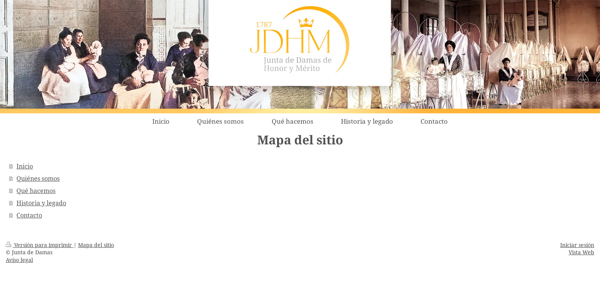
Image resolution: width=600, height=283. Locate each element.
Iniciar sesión (577, 245)
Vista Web (581, 252)
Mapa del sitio (96, 245)
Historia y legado (41, 203)
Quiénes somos (38, 178)
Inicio (24, 166)
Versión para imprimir (39, 245)
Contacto (29, 215)
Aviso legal (19, 259)
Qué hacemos (35, 190)
